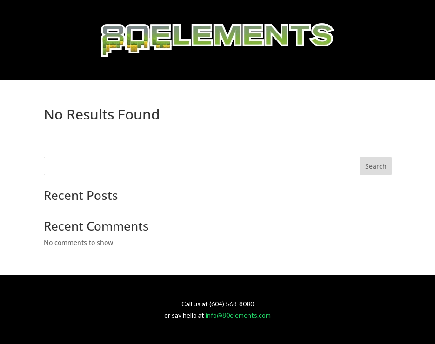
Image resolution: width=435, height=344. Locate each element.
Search (376, 166)
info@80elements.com (238, 315)
